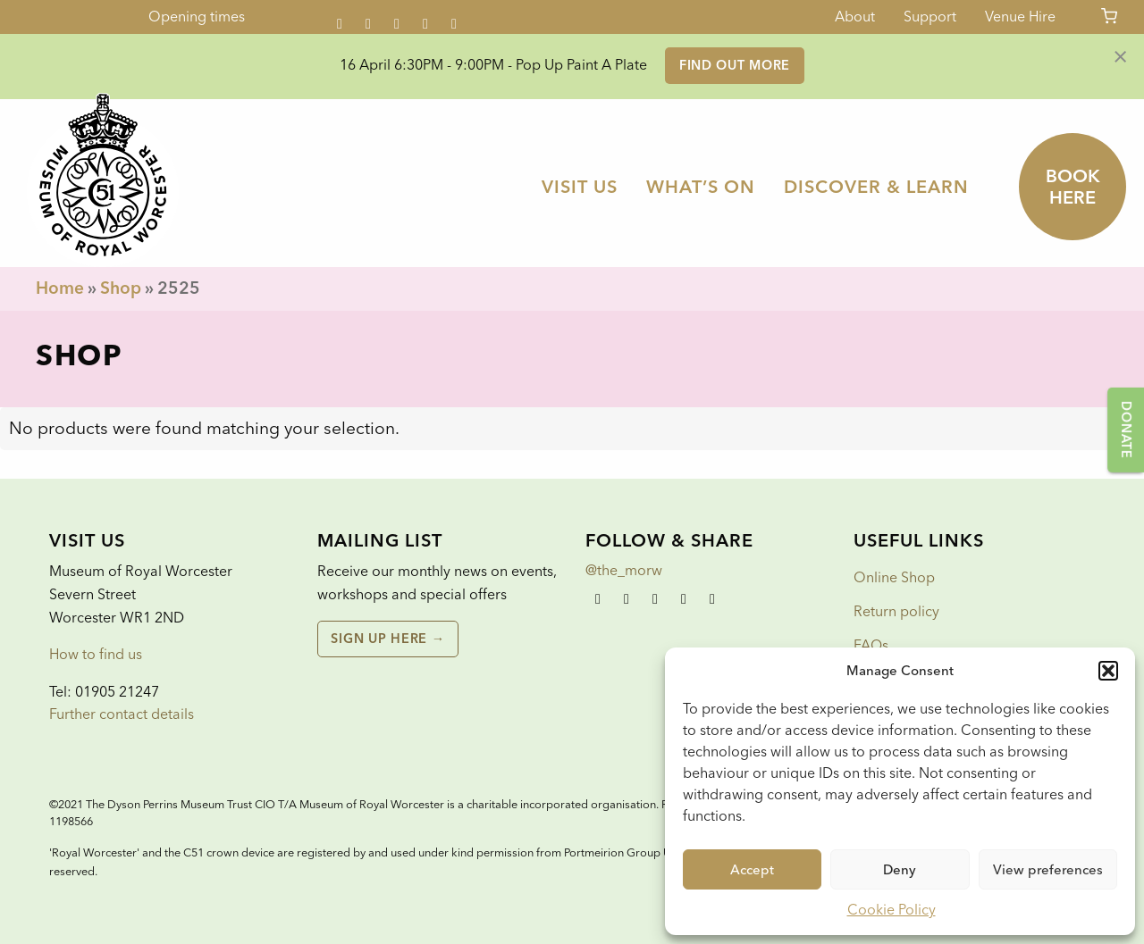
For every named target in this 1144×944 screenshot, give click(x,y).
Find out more (734, 65)
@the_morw (623, 570)
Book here (1073, 186)
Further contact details (121, 714)
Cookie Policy (891, 909)
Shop (120, 288)
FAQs (871, 645)
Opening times (196, 16)
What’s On (700, 186)
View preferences (1048, 870)
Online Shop (894, 577)
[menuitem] (579, 186)
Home (60, 288)
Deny (899, 870)
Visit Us (580, 186)
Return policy (896, 611)
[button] (1108, 671)
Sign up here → (387, 639)
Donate (1126, 429)
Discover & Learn (876, 186)
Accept (752, 870)
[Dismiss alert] (1120, 55)
